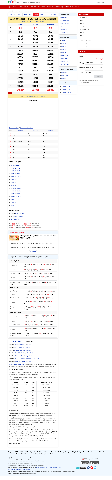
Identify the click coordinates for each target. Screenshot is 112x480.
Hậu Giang (36, 358)
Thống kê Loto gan (65, 452)
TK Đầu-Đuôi (65, 20)
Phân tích (41, 7)
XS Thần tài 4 (84, 47)
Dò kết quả (98, 76)
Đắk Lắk (63, 52)
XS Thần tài (64, 61)
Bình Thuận (50, 24)
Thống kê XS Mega (65, 83)
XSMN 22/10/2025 (16, 199)
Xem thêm (33, 251)
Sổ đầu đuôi (69, 7)
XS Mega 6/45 (84, 17)
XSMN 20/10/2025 (16, 205)
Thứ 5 (81, 35)
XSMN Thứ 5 (29, 21)
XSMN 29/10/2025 (29, 96)
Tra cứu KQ (59, 7)
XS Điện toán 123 (85, 44)
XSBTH (27, 227)
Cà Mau (29, 344)
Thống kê (50, 7)
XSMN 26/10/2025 (16, 188)
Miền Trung (64, 75)
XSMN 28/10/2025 (16, 182)
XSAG (25, 225)
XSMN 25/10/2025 (16, 191)
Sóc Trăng (28, 350)
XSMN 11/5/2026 (15, 171)
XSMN (20, 7)
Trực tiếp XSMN (15, 219)
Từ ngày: (81, 63)
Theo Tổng (64, 26)
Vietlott (33, 7)
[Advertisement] (33, 113)
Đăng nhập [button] (100, 2)
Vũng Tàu (21, 347)
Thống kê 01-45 (65, 86)
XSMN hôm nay (15, 165)
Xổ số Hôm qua (64, 37)
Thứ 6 (81, 23)
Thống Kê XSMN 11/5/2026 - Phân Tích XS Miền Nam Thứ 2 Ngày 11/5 (30, 243)
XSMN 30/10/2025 (39, 21)
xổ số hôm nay (19, 216)
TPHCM (16, 344)
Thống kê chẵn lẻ (66, 92)
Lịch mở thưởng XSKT (18, 341)
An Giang (35, 24)
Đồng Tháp (23, 344)
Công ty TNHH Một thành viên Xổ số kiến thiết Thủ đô (49, 467)
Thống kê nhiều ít (66, 89)
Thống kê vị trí (55, 452)
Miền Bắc (64, 72)
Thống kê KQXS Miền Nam (17, 232)
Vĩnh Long (17, 356)
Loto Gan (64, 17)
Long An (22, 358)
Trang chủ (10, 452)
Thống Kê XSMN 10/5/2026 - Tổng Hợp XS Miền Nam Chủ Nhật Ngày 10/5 (31, 247)
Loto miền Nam (13, 128)
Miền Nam (64, 78)
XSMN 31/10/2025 (40, 96)
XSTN (25, 224)
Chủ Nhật (83, 26)
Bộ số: (81, 56)
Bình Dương (24, 356)
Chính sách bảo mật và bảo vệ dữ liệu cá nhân (19, 469)
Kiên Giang (25, 361)
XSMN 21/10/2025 (16, 202)
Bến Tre (16, 347)
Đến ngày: (82, 67)
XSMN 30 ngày (19, 213)
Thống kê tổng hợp (76, 452)
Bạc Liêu (27, 347)
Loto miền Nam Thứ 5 (26, 128)
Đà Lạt (31, 361)
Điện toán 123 (65, 64)
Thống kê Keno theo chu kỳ (90, 452)
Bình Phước (29, 358)
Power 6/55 (64, 58)
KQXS (13, 224)
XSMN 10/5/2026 (15, 174)
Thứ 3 (81, 32)
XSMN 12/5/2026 (15, 168)
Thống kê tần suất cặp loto (23, 453)
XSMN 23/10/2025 (16, 197)
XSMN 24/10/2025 (16, 194)
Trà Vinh (31, 356)
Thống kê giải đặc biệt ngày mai (40, 453)
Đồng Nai (16, 350)
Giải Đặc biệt (65, 33)
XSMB (14, 7)
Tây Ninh (20, 24)
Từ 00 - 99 (64, 30)
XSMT (26, 7)
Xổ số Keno (40, 452)
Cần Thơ (22, 350)
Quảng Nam (64, 55)
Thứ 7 (81, 38)
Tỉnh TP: (81, 72)
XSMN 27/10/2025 (16, 185)
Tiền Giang (18, 361)
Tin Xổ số (78, 7)
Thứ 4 (81, 20)
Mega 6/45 (32, 452)
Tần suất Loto (65, 23)
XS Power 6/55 (84, 29)
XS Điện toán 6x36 (85, 41)
